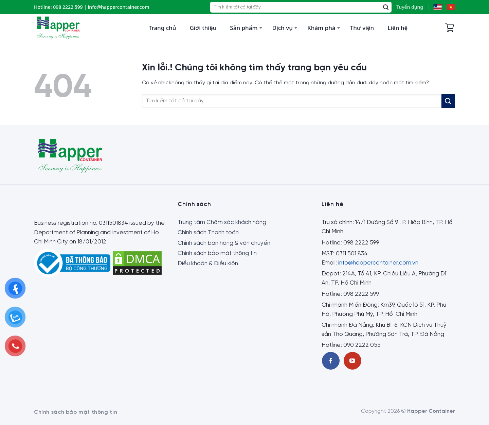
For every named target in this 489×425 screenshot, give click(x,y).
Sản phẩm (243, 28)
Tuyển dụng (409, 7)
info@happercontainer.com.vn (378, 263)
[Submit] (386, 7)
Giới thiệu (202, 28)
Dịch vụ (282, 28)
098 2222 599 (68, 7)
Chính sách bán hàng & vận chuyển (224, 243)
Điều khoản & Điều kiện (208, 263)
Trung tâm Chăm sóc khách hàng (222, 222)
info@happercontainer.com (118, 7)
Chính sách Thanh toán (208, 233)
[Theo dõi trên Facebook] (331, 361)
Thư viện (362, 28)
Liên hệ (397, 28)
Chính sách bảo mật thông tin (217, 253)
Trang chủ (162, 28)
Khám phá (321, 28)
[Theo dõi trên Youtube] (352, 361)
